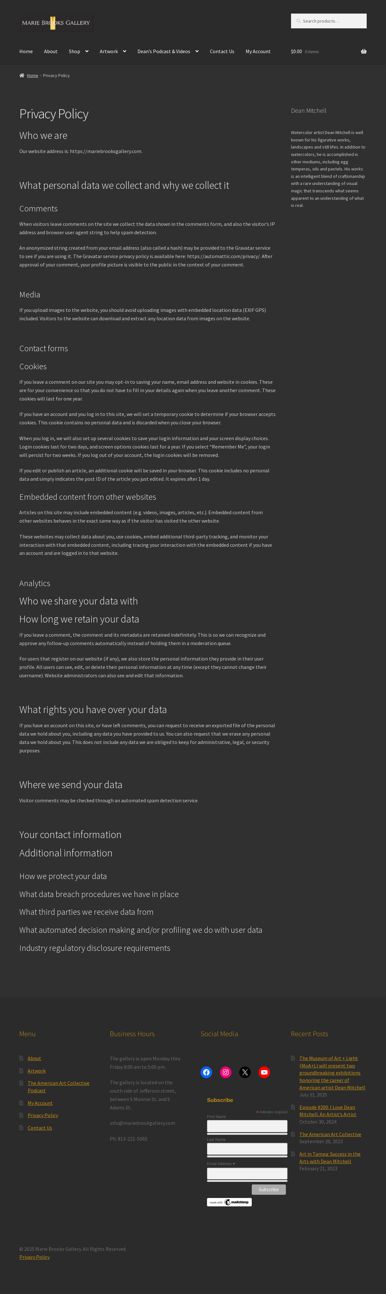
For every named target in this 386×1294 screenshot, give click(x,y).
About (51, 51)
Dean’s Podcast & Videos (163, 51)
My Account (258, 51)
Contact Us (222, 51)
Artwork (109, 51)
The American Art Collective (330, 1134)
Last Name (216, 1139)
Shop (74, 51)
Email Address (221, 1164)
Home (26, 51)
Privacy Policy (43, 1115)
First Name (216, 1117)
